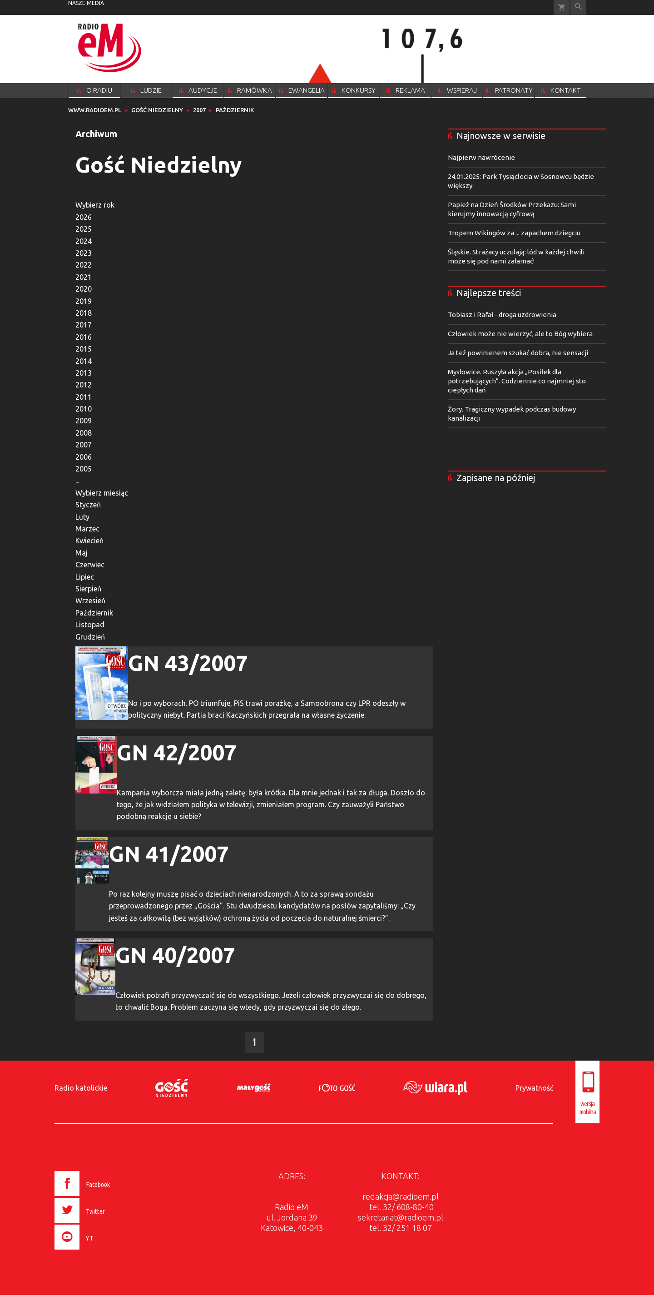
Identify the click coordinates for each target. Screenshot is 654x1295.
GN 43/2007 (188, 662)
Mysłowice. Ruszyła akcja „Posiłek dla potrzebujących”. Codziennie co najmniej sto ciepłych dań (517, 381)
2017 (83, 325)
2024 (83, 241)
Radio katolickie (80, 1088)
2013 (83, 373)
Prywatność (534, 1088)
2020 (83, 289)
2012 (83, 385)
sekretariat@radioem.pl (400, 1217)
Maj (81, 553)
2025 (83, 229)
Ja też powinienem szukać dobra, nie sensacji (518, 353)
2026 (83, 217)
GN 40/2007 (175, 955)
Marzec (87, 529)
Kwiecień (89, 540)
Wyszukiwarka (578, 7)
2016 (83, 337)
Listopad (89, 624)
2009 (83, 421)
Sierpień (88, 589)
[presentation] (101, 1251)
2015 (83, 349)
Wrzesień (90, 600)
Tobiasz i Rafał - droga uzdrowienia (502, 314)
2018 (83, 313)
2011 (83, 397)
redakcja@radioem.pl (400, 1196)
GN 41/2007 (169, 853)
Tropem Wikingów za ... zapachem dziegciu (514, 233)
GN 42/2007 (177, 752)
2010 (83, 409)
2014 (83, 361)
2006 (83, 457)
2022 (83, 265)
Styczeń (88, 505)
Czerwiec (89, 565)
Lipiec (84, 577)
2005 (83, 469)
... (77, 480)
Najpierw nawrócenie (481, 157)
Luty (82, 517)
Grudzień (90, 637)
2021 (83, 277)
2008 (83, 433)
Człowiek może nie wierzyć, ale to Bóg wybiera (520, 333)
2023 (83, 253)
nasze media (86, 3)
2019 (83, 301)
